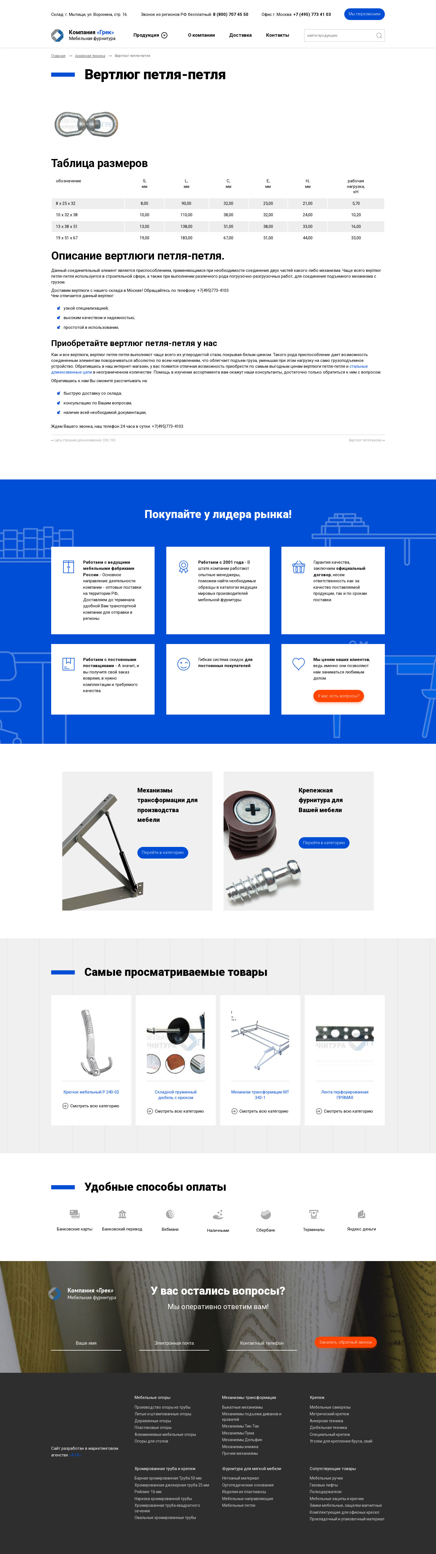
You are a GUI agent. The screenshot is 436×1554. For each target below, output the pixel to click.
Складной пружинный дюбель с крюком (176, 1095)
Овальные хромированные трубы (165, 1517)
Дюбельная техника (328, 1427)
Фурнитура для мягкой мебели (251, 1468)
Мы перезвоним (364, 13)
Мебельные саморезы (330, 1407)
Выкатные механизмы (242, 1407)
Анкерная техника (326, 1421)
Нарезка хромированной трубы (163, 1498)
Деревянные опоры (153, 1421)
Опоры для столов (151, 1441)
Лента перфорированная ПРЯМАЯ (344, 1095)
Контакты (277, 35)
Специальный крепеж (330, 1434)
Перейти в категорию (163, 852)
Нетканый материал (240, 1478)
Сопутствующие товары (333, 1468)
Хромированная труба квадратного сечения (167, 1508)
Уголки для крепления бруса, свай (341, 1441)
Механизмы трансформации (249, 1397)
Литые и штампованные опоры (163, 1414)
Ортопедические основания (248, 1485)
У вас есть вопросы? (339, 695)
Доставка (240, 35)
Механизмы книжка (240, 1446)
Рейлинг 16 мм (148, 1492)
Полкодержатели (325, 1492)
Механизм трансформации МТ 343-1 (260, 1095)
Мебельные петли (238, 1505)
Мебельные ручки (326, 1478)
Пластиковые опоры (153, 1427)
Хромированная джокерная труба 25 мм (172, 1485)
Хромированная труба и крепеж (165, 1468)
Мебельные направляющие (247, 1498)
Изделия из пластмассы (244, 1492)
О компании (201, 35)
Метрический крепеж (329, 1414)
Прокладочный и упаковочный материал (347, 1519)
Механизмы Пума (238, 1433)
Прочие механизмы (240, 1453)
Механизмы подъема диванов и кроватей (251, 1417)
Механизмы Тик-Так (240, 1426)
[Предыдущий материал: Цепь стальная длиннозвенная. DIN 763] (83, 440)
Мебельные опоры (152, 1397)
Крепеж (317, 1397)
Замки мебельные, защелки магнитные (346, 1505)
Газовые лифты (324, 1485)
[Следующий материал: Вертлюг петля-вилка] (367, 440)
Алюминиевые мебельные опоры (165, 1434)
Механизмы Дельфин (242, 1440)
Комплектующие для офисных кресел (344, 1512)
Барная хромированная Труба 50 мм (168, 1478)
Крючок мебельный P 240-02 (91, 1092)
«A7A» (75, 1455)
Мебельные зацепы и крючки (337, 1498)
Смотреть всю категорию (94, 1105)
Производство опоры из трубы (162, 1407)
